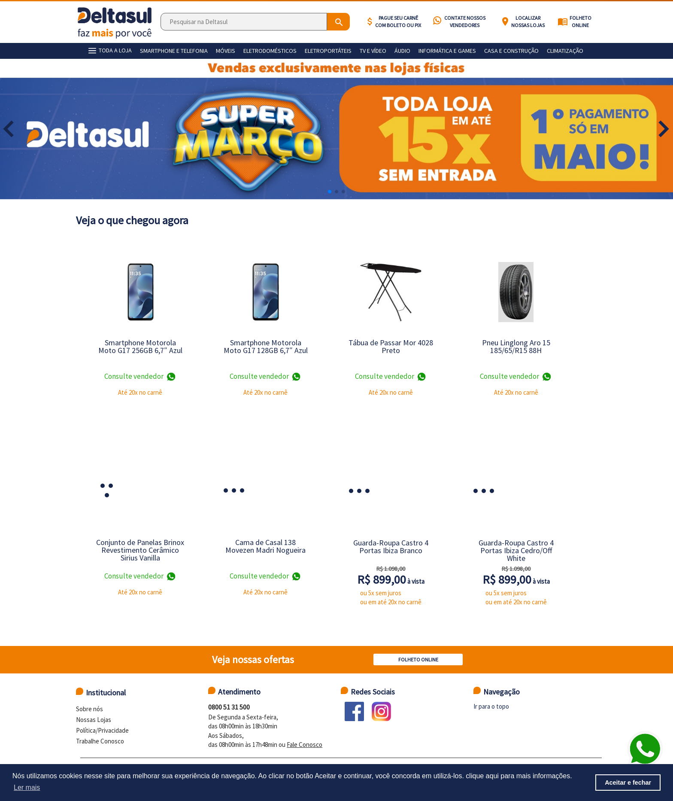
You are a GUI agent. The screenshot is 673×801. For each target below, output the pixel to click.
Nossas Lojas (93, 720)
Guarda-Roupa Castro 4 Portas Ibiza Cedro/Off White (516, 550)
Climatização (565, 51)
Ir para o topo (491, 706)
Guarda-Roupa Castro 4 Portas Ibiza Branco (390, 546)
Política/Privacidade (102, 730)
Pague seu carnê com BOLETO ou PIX (398, 21)
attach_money (370, 21)
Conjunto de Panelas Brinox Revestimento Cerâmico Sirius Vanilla (140, 550)
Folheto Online (580, 21)
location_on (505, 21)
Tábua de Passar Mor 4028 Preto (391, 346)
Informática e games (447, 51)
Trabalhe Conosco (100, 741)
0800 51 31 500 (229, 707)
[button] (663, 128)
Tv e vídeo (373, 51)
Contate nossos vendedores (464, 21)
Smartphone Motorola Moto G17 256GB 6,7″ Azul (140, 346)
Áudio (402, 51)
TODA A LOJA (109, 50)
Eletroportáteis (328, 51)
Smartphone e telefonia (174, 51)
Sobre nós (89, 709)
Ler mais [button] (27, 787)
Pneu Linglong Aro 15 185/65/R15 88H (516, 346)
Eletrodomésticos (270, 51)
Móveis (225, 51)
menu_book (563, 21)
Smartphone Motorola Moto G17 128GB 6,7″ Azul (266, 346)
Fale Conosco (304, 744)
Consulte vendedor (140, 377)
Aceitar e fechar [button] (628, 782)
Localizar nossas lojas (528, 21)
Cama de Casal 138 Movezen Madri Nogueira (265, 546)
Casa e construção (511, 51)
